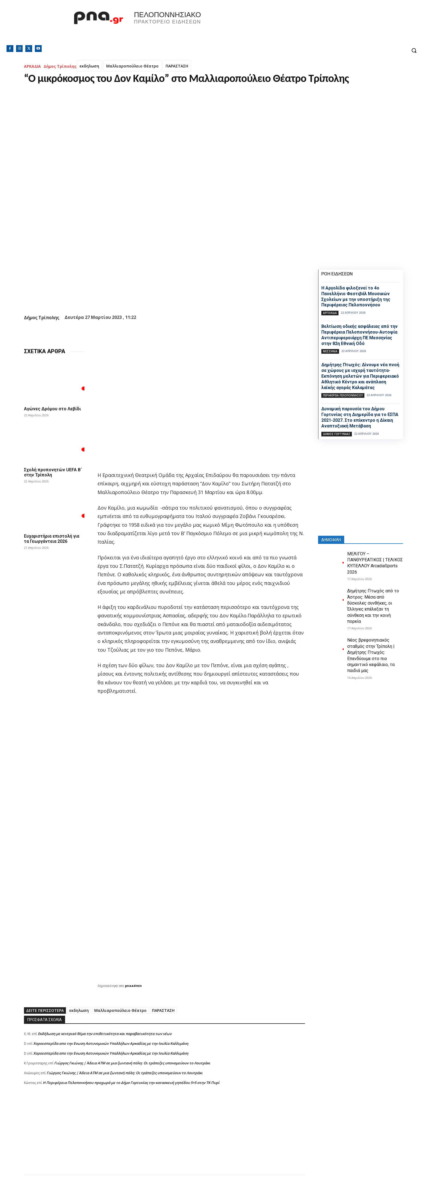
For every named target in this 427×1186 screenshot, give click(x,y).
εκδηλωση (89, 66)
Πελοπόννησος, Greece (289, 25)
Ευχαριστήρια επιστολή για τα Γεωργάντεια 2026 (51, 539)
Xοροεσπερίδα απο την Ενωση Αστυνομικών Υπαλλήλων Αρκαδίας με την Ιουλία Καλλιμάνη (110, 1043)
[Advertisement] (164, 1137)
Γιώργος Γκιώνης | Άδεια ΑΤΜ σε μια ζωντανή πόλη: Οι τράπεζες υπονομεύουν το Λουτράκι (132, 1063)
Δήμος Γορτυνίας (336, 434)
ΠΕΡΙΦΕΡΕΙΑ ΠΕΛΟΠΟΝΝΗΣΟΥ (343, 395)
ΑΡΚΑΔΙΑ (32, 66)
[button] (413, 50)
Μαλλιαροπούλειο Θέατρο (132, 66)
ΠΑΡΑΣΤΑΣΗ (177, 66)
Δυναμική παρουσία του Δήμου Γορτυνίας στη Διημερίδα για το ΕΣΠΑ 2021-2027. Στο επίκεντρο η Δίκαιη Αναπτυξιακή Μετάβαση (359, 417)
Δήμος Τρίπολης (60, 66)
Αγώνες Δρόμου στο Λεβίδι (52, 408)
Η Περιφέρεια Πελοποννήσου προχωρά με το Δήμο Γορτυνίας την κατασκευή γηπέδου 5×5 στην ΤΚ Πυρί (131, 1082)
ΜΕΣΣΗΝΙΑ (330, 351)
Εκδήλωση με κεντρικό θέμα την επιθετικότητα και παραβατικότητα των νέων (105, 1033)
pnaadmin (133, 986)
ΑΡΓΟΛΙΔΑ (330, 313)
